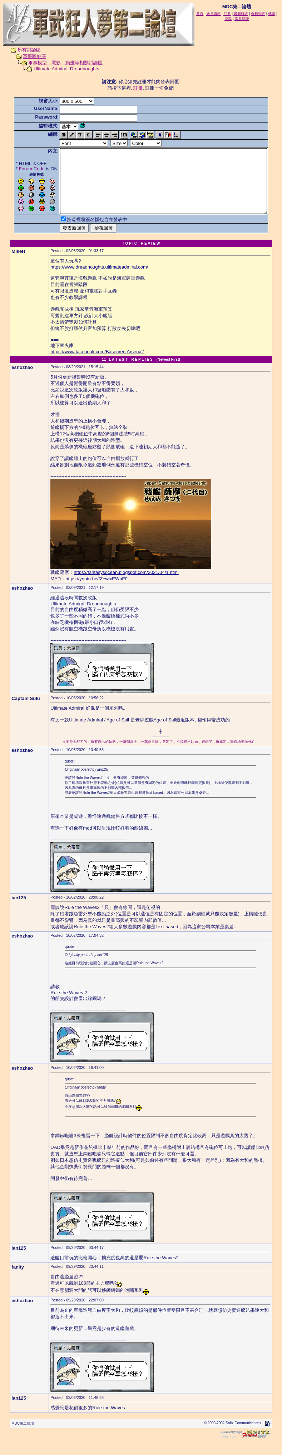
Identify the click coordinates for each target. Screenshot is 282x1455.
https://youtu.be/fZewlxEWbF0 (96, 591)
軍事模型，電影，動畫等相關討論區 (58, 62)
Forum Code (21, 168)
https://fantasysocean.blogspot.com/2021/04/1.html (126, 585)
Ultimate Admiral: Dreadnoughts (60, 68)
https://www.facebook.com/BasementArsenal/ (97, 364)
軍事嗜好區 (27, 56)
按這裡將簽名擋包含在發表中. (87, 232)
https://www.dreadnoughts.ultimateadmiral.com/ (99, 279)
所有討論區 (22, 49)
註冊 (139, 88)
